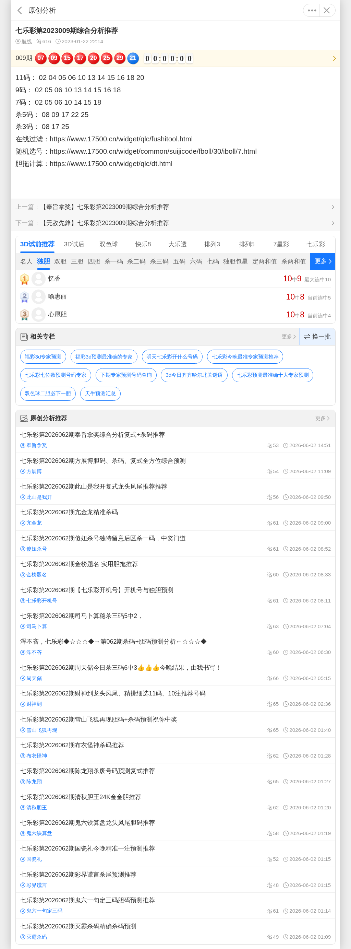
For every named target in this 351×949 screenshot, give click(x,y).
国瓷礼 (31, 859)
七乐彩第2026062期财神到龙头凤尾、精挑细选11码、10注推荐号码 (175, 698)
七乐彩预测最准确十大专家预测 (273, 375)
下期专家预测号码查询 (126, 375)
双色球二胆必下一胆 (48, 393)
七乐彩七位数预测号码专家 (55, 375)
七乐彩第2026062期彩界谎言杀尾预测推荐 (175, 879)
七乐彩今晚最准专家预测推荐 (245, 357)
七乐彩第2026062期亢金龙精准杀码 (175, 517)
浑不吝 (31, 652)
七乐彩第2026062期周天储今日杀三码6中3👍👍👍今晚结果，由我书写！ (175, 673)
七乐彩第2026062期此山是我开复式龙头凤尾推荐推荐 (175, 491)
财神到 (31, 704)
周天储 (31, 678)
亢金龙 (31, 523)
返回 (19, 10)
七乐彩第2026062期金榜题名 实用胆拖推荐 (175, 569)
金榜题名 (33, 574)
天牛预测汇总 (100, 393)
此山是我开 (36, 497)
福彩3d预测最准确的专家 (104, 357)
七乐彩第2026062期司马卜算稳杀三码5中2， (175, 621)
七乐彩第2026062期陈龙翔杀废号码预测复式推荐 (175, 776)
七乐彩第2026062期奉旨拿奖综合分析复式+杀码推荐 (175, 440)
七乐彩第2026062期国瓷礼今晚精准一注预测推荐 (175, 853)
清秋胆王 (33, 807)
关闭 (326, 10)
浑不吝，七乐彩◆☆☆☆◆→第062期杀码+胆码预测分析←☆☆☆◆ (175, 646)
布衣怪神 (33, 756)
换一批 (317, 336)
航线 (23, 41)
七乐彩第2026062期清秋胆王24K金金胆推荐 (175, 802)
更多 (312, 10)
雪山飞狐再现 (38, 730)
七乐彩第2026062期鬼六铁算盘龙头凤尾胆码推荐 (175, 828)
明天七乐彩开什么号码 (172, 357)
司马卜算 (33, 626)
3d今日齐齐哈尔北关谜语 (194, 375)
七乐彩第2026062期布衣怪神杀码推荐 (175, 750)
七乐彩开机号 (38, 601)
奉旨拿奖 (33, 445)
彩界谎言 (33, 885)
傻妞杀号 (33, 549)
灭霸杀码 (33, 937)
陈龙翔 (31, 781)
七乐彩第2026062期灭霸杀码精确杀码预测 (175, 931)
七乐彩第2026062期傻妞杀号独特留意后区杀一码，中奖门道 (175, 543)
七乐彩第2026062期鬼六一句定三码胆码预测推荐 (175, 905)
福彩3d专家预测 (43, 357)
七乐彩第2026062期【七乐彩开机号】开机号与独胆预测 (175, 595)
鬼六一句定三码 (41, 911)
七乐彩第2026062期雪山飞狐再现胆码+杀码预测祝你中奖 (175, 724)
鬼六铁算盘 (36, 833)
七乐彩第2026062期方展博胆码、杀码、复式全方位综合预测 (175, 465)
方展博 (31, 471)
